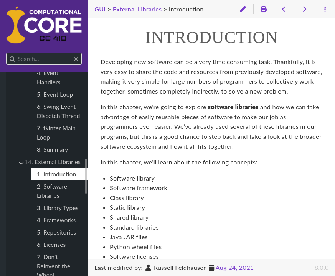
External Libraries (53, 161)
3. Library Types (57, 207)
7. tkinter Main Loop (56, 133)
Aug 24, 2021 (235, 267)
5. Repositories (56, 232)
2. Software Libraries (52, 191)
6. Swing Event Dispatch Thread (58, 111)
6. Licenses (51, 244)
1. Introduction (56, 174)
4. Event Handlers (49, 77)
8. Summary (52, 149)
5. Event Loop (55, 94)
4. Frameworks (56, 220)
